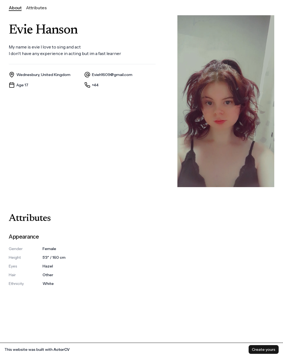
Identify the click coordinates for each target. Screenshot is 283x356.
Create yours (263, 349)
